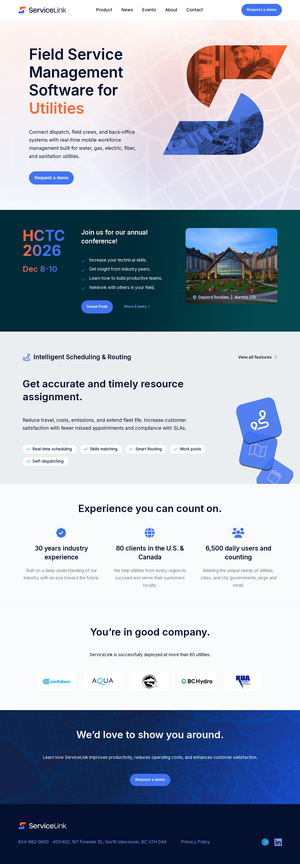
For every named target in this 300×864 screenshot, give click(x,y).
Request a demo (261, 9)
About (171, 9)
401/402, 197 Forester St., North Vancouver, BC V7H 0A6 (109, 842)
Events (149, 9)
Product (104, 9)
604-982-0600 (33, 842)
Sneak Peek (97, 306)
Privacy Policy (195, 842)
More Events (137, 306)
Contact (194, 9)
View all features (257, 357)
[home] (42, 10)
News (127, 9)
